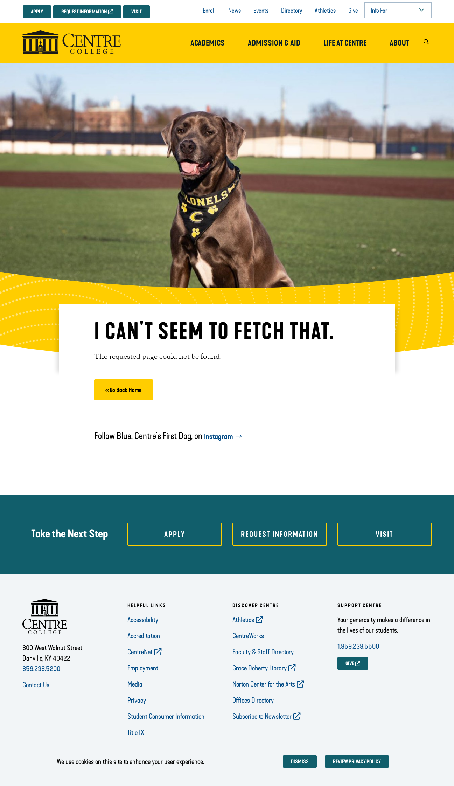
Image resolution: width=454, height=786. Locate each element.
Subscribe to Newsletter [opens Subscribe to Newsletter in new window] (262, 716)
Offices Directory (253, 700)
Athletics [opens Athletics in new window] (243, 619)
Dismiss (300, 762)
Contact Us (35, 685)
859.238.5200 (41, 668)
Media (134, 684)
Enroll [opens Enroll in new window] (209, 10)
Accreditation (143, 636)
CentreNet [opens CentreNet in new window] (140, 652)
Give (353, 10)
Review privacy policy (357, 762)
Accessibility (142, 619)
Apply (37, 12)
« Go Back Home (123, 390)
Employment (142, 668)
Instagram (218, 436)
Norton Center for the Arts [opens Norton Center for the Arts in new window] (263, 684)
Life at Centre (344, 43)
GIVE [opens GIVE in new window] (349, 664)
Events (260, 10)
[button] (426, 43)
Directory (291, 10)
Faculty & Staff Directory (263, 652)
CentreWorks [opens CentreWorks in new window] (248, 636)
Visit (136, 12)
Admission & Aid (274, 43)
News (234, 10)
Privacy (136, 700)
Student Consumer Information (165, 716)
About (399, 43)
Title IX (135, 732)
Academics (207, 43)
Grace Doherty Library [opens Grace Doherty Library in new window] (259, 668)
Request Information (84, 12)
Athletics (325, 10)
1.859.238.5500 (358, 646)
